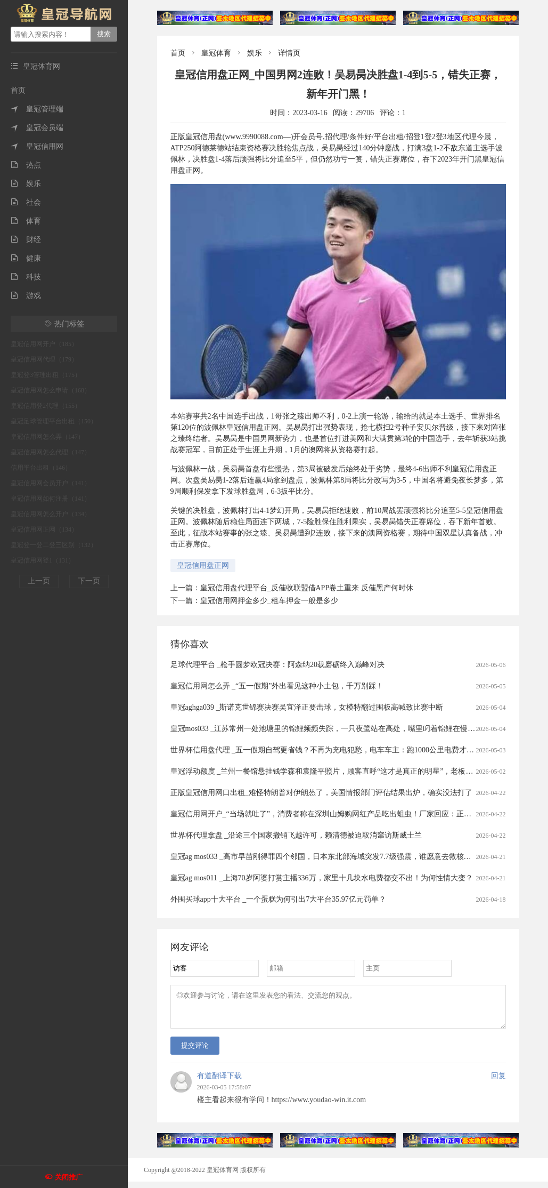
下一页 (89, 581)
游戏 (26, 296)
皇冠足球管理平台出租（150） (54, 421)
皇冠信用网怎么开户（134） (51, 514)
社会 (26, 202)
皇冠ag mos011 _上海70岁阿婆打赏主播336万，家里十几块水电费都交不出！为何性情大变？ (321, 878)
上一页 (39, 581)
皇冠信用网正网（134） (44, 529)
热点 (26, 165)
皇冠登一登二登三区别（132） (54, 545)
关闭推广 (69, 1177)
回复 (498, 1082)
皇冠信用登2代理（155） (46, 406)
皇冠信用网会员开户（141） (51, 483)
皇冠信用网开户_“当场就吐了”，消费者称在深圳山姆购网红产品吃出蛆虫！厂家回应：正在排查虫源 (335, 814)
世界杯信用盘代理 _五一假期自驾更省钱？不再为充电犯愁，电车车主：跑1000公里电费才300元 (328, 750)
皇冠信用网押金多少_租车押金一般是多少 (269, 601)
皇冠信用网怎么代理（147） (51, 452)
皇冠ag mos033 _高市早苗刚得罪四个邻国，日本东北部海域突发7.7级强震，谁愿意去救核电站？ (328, 857)
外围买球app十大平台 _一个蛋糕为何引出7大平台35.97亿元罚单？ (278, 899)
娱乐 (26, 184)
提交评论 (195, 1052)
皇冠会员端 (37, 128)
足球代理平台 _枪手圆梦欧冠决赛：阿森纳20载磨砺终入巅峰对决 (277, 665)
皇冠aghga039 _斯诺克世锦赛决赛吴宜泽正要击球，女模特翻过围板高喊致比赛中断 (307, 707)
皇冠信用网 (37, 146)
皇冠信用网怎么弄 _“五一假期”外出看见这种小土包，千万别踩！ (277, 686)
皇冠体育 (216, 53)
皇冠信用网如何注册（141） (51, 498)
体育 (26, 221)
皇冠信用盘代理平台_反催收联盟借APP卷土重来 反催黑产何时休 (306, 588)
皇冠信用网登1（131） (43, 560)
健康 (26, 258)
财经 (26, 240)
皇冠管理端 (37, 109)
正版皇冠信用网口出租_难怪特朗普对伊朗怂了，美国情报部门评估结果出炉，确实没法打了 (321, 793)
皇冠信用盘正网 (203, 565)
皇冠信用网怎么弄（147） (47, 436)
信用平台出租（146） (41, 467)
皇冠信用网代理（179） (44, 359)
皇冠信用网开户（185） (44, 344)
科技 (26, 277)
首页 (18, 90)
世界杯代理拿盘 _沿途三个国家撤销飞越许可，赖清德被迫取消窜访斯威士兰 (296, 835)
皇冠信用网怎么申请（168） (51, 390)
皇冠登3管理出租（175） (46, 375)
